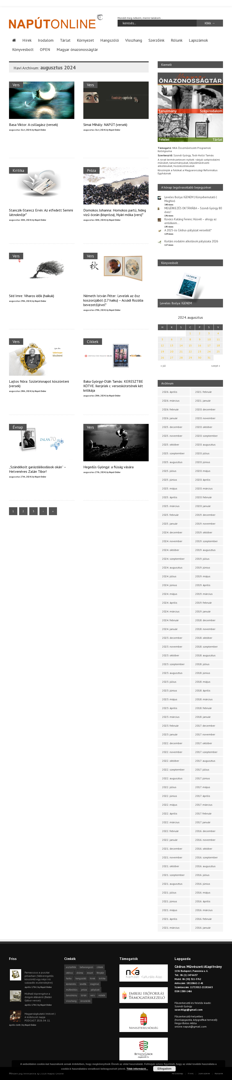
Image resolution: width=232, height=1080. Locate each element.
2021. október (170, 866)
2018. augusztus (205, 655)
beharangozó (86, 967)
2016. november (205, 839)
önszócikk (85, 1001)
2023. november (172, 646)
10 (209, 339)
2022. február (170, 831)
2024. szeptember (173, 558)
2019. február (203, 602)
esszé (90, 972)
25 (218, 351)
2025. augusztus (172, 462)
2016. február (203, 919)
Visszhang (133, 40)
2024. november (172, 541)
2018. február (203, 708)
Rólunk (176, 40)
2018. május (202, 681)
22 (190, 351)
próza (84, 989)
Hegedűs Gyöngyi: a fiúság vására (108, 467)
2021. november (172, 857)
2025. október (170, 444)
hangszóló (80, 978)
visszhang (71, 1001)
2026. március (171, 400)
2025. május (169, 488)
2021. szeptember (173, 875)
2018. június (202, 673)
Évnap (18, 427)
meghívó (94, 984)
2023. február (170, 725)
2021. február (203, 391)
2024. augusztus (172, 567)
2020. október (203, 427)
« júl (163, 365)
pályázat (95, 989)
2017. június (202, 778)
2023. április (169, 708)
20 (171, 351)
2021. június (169, 901)
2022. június (169, 796)
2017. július (202, 769)
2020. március (204, 488)
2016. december (205, 831)
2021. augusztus (172, 883)
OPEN (45, 49)
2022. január (169, 839)
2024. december (172, 532)
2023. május (169, 699)
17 (209, 345)
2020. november (205, 418)
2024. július (169, 576)
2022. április (169, 813)
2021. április (169, 919)
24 (209, 351)
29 (190, 357)
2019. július (202, 558)
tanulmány (71, 995)
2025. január (169, 523)
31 (209, 357)
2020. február (203, 497)
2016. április (202, 901)
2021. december (172, 848)
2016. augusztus (205, 866)
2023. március (171, 716)
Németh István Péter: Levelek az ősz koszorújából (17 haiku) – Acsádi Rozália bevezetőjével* (113, 300)
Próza (91, 170)
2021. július (169, 892)
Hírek (27, 40)
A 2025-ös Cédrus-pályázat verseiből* (188, 230)
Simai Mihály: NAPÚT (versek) (105, 124)
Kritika (18, 170)
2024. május (169, 594)
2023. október (170, 655)
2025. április (169, 497)
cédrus (69, 972)
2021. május (169, 910)
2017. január (202, 822)
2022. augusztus (172, 778)
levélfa (83, 984)
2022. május (169, 804)
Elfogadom (164, 1068)
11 (218, 339)
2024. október (170, 550)
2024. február (170, 620)
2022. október (170, 760)
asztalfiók (71, 967)
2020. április (202, 479)
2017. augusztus (205, 760)
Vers (16, 84)
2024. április (169, 602)
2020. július (202, 453)
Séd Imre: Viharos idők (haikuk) (31, 295)
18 (218, 345)
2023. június (169, 690)
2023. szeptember (173, 664)
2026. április (169, 391)
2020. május (202, 471)
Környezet (85, 40)
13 (171, 345)
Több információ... (137, 1068)
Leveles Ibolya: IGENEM (176, 303)
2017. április (202, 796)
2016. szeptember (206, 857)
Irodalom (46, 40)
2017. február (203, 813)
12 (162, 345)
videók (101, 995)
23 (199, 351)
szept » (215, 365)
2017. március (203, 804)
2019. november (205, 523)
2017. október (203, 743)
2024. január (169, 629)
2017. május (202, 787)
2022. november (172, 752)
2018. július (202, 664)
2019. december (205, 514)
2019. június (202, 567)
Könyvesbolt (23, 49)
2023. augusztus (172, 673)
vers (92, 995)
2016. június (202, 883)
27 (171, 357)
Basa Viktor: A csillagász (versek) (33, 124)
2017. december (205, 725)
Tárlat (65, 40)
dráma (80, 972)
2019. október (203, 532)
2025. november (172, 435)
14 (181, 345)
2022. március (171, 822)
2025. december (172, 427)
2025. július (169, 471)
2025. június (169, 479)
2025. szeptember (173, 453)
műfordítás (71, 989)
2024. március (171, 611)
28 (181, 357)
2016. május (202, 892)
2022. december (172, 743)
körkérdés (71, 984)
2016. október (203, 848)
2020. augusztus (205, 444)
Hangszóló (109, 40)
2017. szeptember (206, 752)
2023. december (172, 637)
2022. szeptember (173, 769)
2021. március (171, 927)
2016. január (203, 927)
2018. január (203, 716)
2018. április (202, 690)
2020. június (202, 462)
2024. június (169, 585)
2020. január (203, 506)
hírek (92, 978)
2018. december (205, 620)
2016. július (202, 875)
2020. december (205, 409)
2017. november (205, 734)
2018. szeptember (206, 646)
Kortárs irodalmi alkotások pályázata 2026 (191, 241)
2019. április (202, 585)
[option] (190, 289)
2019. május (202, 576)
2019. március (204, 594)
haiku (69, 978)
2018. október (203, 637)
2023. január (169, 734)
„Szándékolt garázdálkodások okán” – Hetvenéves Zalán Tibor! (37, 469)
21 (181, 351)
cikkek (100, 967)
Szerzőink (156, 40)
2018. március (204, 699)
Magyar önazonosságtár (77, 49)
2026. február (170, 409)
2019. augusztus (205, 550)
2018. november (205, 629)
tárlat (83, 995)
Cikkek (92, 341)
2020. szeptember (206, 435)
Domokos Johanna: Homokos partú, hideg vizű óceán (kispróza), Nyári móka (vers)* (114, 212)
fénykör (100, 972)
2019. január (203, 611)
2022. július (169, 787)
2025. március (171, 506)
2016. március (204, 910)
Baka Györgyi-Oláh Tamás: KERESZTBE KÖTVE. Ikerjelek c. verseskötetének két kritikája (113, 386)
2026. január (169, 418)
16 (199, 345)
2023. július (169, 681)
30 (199, 357)
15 (190, 345)
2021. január (203, 400)
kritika (102, 978)
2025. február (170, 514)
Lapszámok (198, 40)
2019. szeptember (206, 541)
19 (162, 351)
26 (162, 357)
